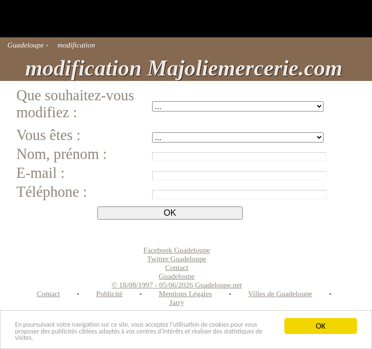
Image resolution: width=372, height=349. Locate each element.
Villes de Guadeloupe (280, 293)
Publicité (109, 293)
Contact (48, 293)
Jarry (176, 302)
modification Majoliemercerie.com (183, 68)
